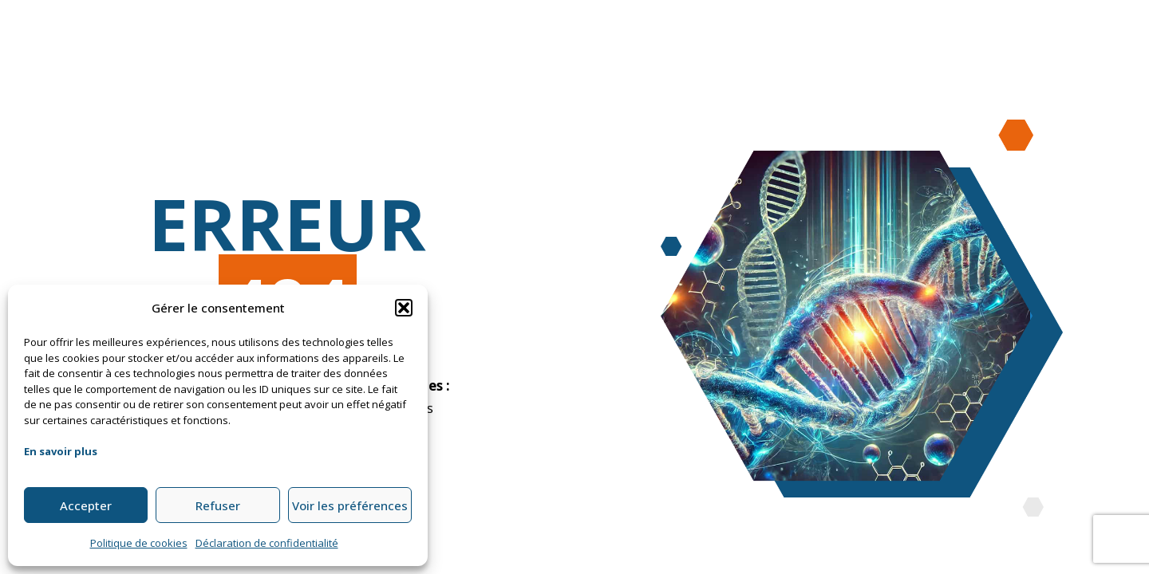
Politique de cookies (139, 543)
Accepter (86, 505)
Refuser (217, 505)
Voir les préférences (350, 505)
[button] (404, 308)
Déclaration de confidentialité (266, 543)
